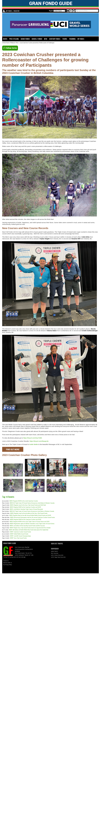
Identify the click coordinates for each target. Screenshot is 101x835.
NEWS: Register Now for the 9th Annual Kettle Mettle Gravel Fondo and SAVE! (30, 515)
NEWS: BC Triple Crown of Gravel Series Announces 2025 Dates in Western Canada (32, 511)
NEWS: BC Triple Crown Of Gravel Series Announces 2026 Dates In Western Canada (32, 503)
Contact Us (6, 561)
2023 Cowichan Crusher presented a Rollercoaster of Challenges (37, 43)
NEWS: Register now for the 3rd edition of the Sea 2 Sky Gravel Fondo (28, 513)
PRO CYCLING (14, 38)
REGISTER (16, 11)
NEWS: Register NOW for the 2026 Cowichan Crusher (23, 501)
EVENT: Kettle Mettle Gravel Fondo (19, 534)
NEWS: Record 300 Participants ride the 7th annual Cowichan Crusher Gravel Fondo (32, 518)
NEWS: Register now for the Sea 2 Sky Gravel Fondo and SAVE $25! (28, 505)
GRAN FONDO (25, 38)
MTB (45, 38)
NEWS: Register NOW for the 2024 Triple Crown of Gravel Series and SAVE (29, 522)
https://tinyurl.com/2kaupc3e (39, 441)
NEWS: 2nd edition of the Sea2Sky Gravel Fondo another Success (27, 526)
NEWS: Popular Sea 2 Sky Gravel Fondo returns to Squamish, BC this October (30, 528)
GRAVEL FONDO (37, 38)
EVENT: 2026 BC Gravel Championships (20, 536)
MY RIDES (9, 11)
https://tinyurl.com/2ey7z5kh (32, 438)
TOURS (64, 38)
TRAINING (72, 38)
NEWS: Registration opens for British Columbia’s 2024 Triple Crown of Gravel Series (32, 524)
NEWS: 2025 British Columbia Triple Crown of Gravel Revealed (26, 509)
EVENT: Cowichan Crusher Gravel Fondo (20, 532)
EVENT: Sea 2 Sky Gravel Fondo (18, 538)
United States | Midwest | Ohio (10, 43)
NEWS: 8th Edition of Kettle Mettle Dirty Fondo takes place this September (28, 530)
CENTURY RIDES (54, 38)
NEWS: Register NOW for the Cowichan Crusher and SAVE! (25, 507)
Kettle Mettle (33, 444)
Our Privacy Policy (7, 565)
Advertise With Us (7, 563)
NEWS (5, 38)
